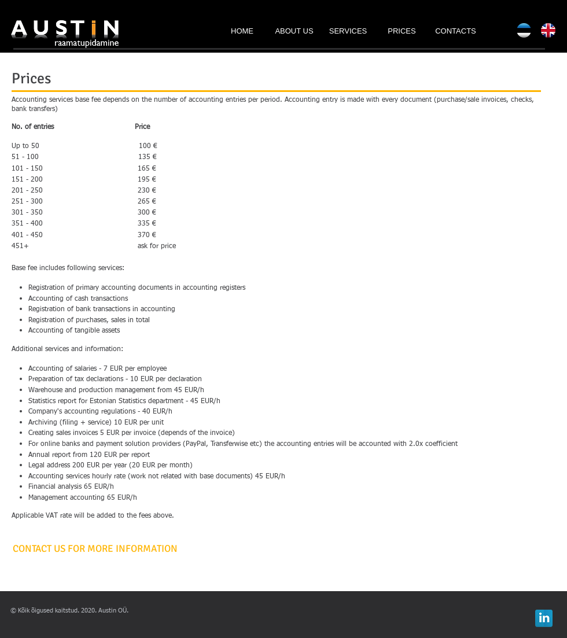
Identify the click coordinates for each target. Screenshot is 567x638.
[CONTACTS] (456, 31)
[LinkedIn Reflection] (544, 618)
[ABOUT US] (294, 31)
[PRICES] (402, 31)
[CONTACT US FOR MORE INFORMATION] (95, 548)
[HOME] (242, 31)
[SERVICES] (348, 31)
